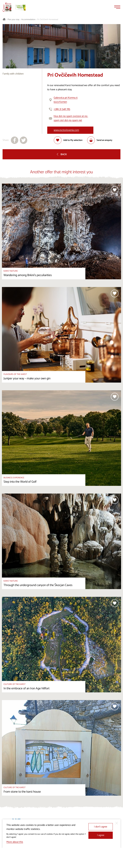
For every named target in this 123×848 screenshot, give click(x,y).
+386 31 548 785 (62, 109)
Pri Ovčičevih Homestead (47, 19)
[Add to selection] (68, 140)
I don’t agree (100, 827)
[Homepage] (7, 7)
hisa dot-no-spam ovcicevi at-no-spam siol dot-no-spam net (71, 118)
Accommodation (28, 19)
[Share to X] (23, 140)
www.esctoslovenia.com (66, 130)
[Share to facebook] (14, 140)
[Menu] (117, 7)
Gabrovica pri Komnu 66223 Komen (66, 100)
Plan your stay (13, 19)
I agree (100, 835)
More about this (14, 842)
